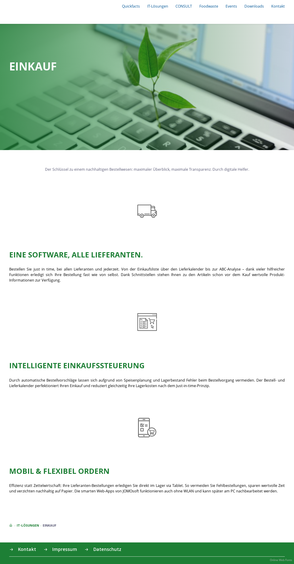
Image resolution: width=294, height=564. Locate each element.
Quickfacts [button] (131, 6)
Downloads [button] (254, 6)
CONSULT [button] (183, 6)
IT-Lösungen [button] (157, 6)
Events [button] (231, 6)
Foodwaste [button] (208, 6)
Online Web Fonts (281, 560)
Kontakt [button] (278, 6)
